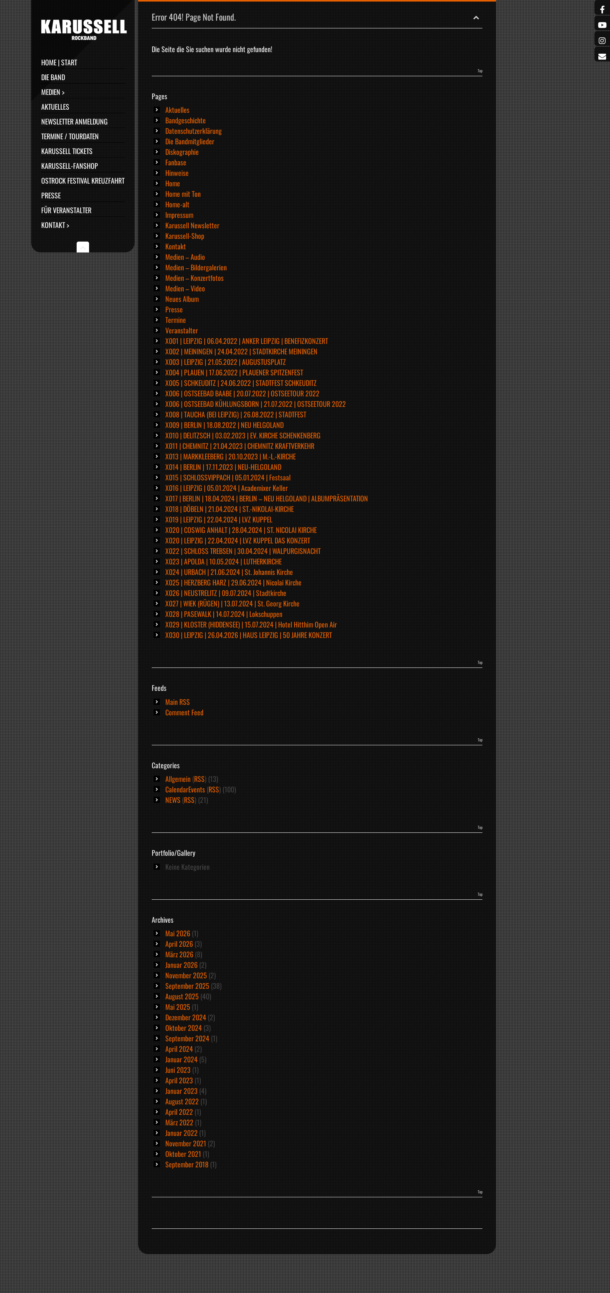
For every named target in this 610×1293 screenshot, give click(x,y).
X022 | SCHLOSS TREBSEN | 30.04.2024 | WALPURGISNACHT (243, 551)
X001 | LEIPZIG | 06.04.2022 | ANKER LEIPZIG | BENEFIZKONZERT (246, 341)
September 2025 (187, 986)
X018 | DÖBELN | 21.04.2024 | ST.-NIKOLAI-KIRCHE (229, 509)
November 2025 (186, 975)
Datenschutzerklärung (193, 131)
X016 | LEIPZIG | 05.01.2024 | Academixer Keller (226, 488)
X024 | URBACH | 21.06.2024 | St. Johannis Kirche (229, 572)
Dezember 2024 (185, 1017)
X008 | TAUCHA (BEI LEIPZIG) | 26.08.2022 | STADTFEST (235, 414)
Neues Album (182, 299)
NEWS (173, 800)
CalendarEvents (185, 789)
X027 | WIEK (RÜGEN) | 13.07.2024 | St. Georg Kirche (232, 603)
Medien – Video (185, 288)
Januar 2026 (181, 965)
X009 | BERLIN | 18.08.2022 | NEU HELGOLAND (224, 425)
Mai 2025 (177, 1007)
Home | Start (59, 62)
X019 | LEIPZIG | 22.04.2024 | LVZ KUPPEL (218, 519)
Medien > (53, 92)
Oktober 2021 (183, 1154)
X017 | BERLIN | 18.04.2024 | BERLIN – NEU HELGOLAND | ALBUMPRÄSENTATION (266, 498)
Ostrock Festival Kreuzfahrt (82, 180)
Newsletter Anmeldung (74, 121)
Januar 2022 (181, 1133)
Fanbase (175, 162)
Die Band (53, 77)
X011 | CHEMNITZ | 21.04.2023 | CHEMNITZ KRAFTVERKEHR (239, 446)
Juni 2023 (178, 1070)
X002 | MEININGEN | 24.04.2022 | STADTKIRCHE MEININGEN (241, 351)
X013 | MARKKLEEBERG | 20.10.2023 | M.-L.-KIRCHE (230, 456)
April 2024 (179, 1049)
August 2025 (182, 996)
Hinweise (177, 173)
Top (480, 71)
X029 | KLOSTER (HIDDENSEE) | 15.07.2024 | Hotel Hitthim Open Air (251, 624)
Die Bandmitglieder (189, 141)
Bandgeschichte (185, 120)
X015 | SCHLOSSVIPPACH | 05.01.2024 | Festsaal (228, 477)
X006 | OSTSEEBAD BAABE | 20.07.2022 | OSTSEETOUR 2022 (242, 393)
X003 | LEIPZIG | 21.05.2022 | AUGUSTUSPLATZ (225, 362)
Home (172, 183)
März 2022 (179, 1122)
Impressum (179, 215)
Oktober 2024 (183, 1028)
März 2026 (179, 954)
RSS (199, 779)
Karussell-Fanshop (69, 166)
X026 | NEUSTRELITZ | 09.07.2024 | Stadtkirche (225, 593)
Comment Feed (184, 712)
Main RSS (177, 702)
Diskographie (182, 152)
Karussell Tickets (67, 151)
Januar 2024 (181, 1059)
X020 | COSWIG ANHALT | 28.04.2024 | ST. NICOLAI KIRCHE (241, 530)
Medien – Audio (185, 257)
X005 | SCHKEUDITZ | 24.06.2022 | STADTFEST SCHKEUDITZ (241, 383)
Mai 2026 (177, 933)
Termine (175, 320)
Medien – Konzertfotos (194, 278)
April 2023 (179, 1080)
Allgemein (178, 779)
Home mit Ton (183, 194)
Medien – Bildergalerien (196, 267)
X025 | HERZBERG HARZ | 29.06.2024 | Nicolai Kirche (233, 582)
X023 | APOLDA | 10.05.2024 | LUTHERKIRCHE (223, 561)
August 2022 (182, 1101)
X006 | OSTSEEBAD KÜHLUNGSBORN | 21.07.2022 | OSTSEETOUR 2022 (255, 404)
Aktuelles (55, 107)
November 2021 (185, 1143)
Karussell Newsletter (192, 225)
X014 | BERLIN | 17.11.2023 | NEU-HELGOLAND (223, 467)
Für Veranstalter (66, 210)
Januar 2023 (181, 1091)
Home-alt (177, 204)
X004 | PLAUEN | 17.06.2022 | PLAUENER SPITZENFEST (234, 372)
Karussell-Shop (184, 236)
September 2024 (187, 1038)
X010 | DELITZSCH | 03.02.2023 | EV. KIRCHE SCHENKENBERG (243, 435)
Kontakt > (55, 225)
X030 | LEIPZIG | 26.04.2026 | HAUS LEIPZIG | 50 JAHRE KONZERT (248, 635)
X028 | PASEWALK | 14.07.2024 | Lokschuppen (223, 614)
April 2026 (179, 944)
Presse (51, 195)
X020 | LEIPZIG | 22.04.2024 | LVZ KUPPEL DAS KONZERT (237, 540)
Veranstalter (181, 330)
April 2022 (179, 1112)
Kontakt (175, 246)
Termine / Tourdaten (70, 136)
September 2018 (187, 1164)
